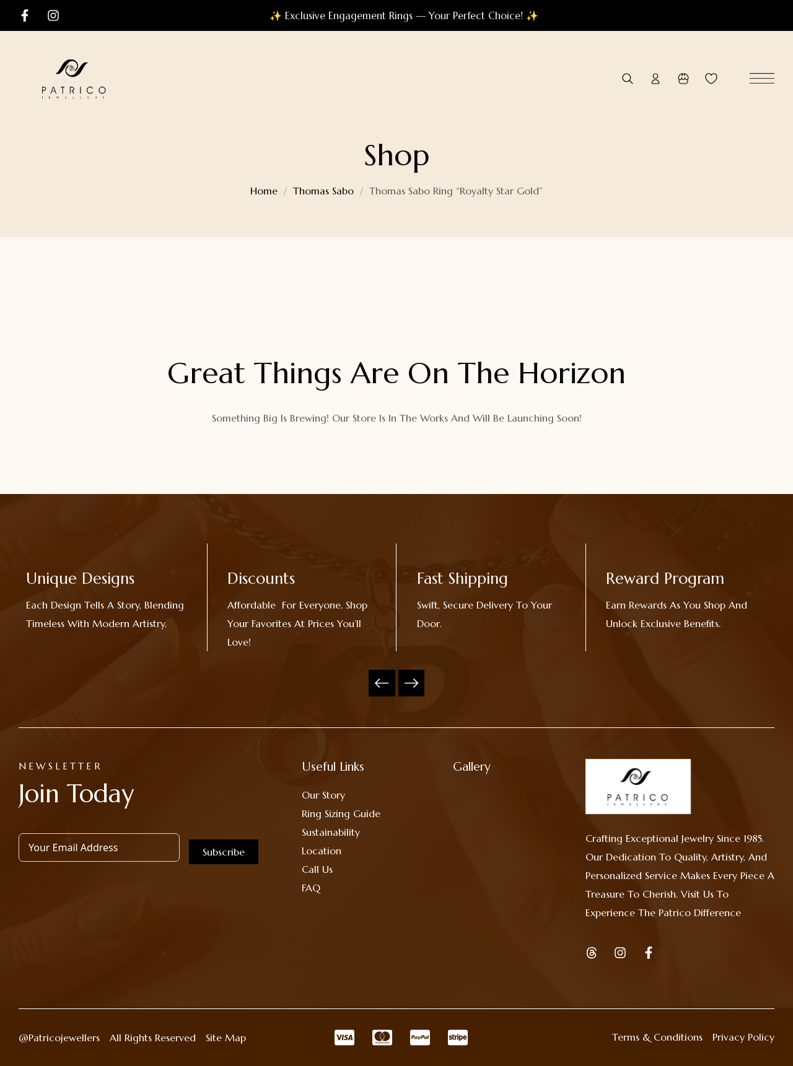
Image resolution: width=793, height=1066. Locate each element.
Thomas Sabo (323, 190)
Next (411, 683)
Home (264, 190)
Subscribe (224, 852)
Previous (382, 683)
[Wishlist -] (711, 79)
